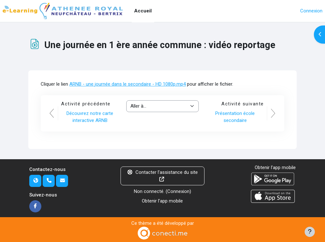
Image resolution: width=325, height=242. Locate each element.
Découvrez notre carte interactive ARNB (89, 117)
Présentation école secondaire (235, 117)
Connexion (311, 11)
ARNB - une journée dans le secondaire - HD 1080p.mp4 (127, 84)
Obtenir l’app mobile (162, 201)
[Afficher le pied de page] (310, 232)
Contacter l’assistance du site (162, 175)
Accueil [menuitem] (143, 11)
